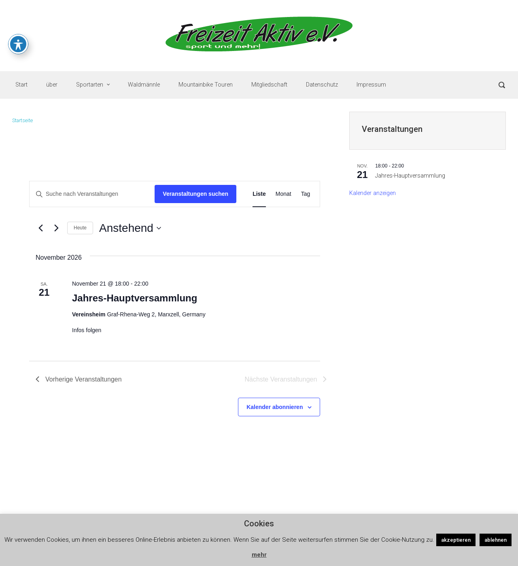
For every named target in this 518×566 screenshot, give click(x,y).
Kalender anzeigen (372, 193)
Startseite (22, 120)
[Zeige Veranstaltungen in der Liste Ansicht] (259, 194)
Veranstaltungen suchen (195, 194)
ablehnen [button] (495, 540)
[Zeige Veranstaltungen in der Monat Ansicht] (283, 194)
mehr (259, 554)
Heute (80, 228)
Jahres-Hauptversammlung (134, 298)
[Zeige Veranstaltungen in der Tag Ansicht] (305, 194)
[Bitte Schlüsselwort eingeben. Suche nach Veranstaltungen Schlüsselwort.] (92, 194)
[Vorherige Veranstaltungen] (40, 228)
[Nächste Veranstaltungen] (56, 228)
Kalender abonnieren (274, 407)
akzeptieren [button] (456, 540)
